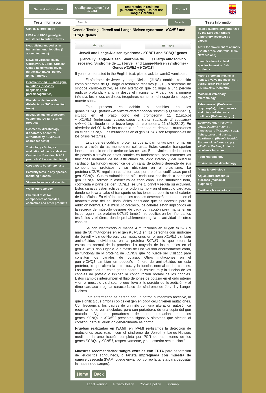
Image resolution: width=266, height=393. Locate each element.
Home (82, 374)
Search (179, 22)
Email (168, 46)
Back (99, 374)
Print (98, 46)
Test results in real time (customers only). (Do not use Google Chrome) (142, 10)
